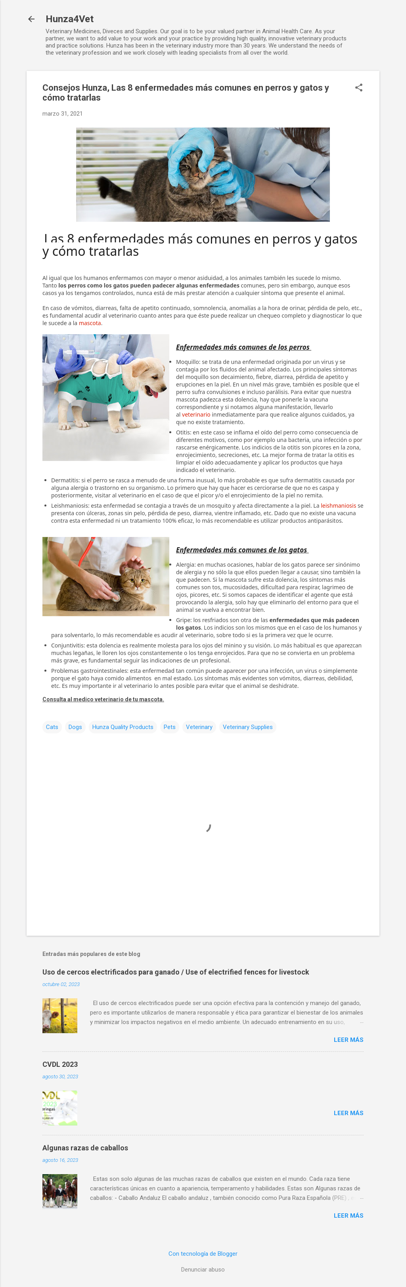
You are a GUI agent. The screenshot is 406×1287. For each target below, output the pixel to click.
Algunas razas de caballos (85, 1148)
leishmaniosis (338, 505)
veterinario (196, 414)
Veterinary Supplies (248, 727)
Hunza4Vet (70, 19)
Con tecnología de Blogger (203, 1253)
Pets (170, 727)
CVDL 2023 (60, 1064)
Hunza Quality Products (122, 727)
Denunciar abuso (203, 1269)
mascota (90, 323)
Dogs (75, 727)
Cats (52, 727)
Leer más (349, 1039)
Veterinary (199, 727)
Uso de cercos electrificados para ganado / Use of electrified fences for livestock (175, 972)
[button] (359, 88)
